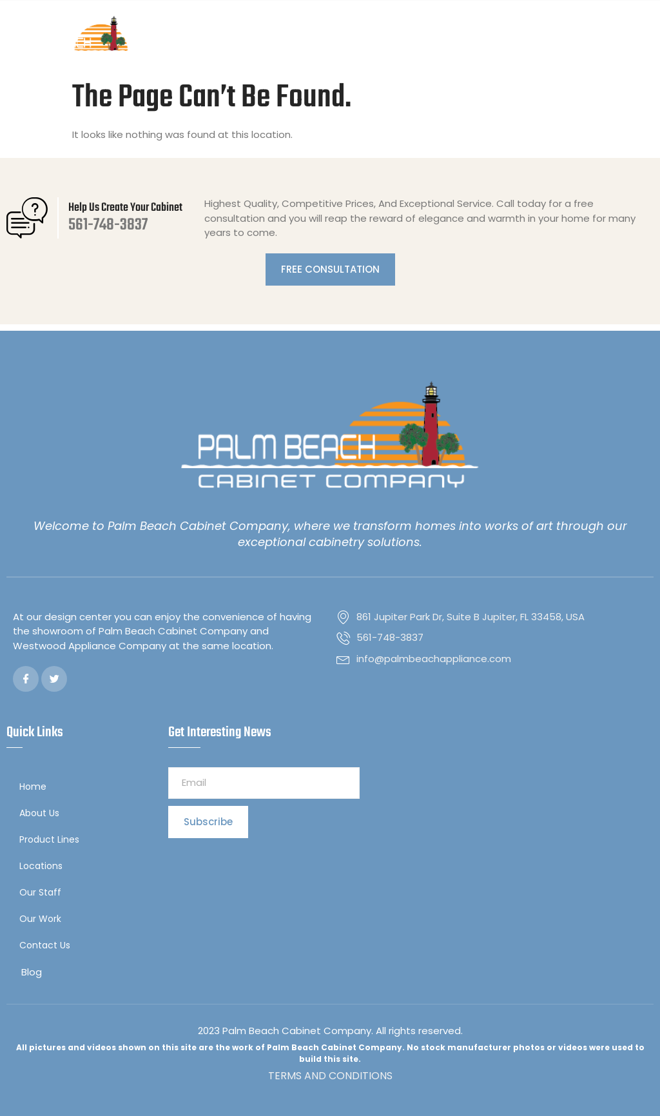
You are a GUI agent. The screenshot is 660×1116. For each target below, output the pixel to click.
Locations (44, 866)
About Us (39, 813)
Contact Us (44, 945)
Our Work (40, 918)
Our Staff (40, 892)
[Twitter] (54, 679)
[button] (643, 37)
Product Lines (52, 840)
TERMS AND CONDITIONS (330, 1075)
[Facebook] (26, 679)
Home (32, 786)
